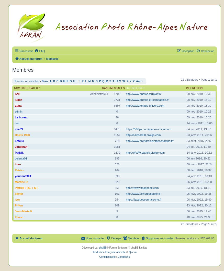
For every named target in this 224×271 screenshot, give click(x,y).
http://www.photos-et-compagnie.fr (147, 99)
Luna (18, 105)
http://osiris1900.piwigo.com (143, 135)
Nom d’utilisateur (27, 88)
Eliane (19, 217)
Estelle (19, 140)
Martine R (21, 181)
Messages (117, 88)
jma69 (19, 129)
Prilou (19, 205)
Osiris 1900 (22, 135)
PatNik (19, 152)
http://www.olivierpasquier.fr (143, 193)
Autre (139, 81)
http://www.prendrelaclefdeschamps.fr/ (150, 140)
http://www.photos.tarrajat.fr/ (143, 93)
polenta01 (21, 158)
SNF (17, 93)
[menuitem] (40, 51)
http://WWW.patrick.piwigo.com (145, 152)
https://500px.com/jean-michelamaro (148, 129)
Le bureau (21, 117)
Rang (106, 88)
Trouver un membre (27, 81)
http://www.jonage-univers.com (145, 105)
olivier (19, 193)
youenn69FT (23, 176)
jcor (17, 199)
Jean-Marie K (23, 211)
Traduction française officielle (109, 252)
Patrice (19, 170)
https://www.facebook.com (142, 187)
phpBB (103, 247)
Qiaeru (133, 252)
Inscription (194, 88)
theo (18, 164)
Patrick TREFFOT (26, 187)
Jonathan (21, 146)
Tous (45, 81)
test (17, 123)
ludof (18, 99)
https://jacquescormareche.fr (144, 199)
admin (19, 111)
